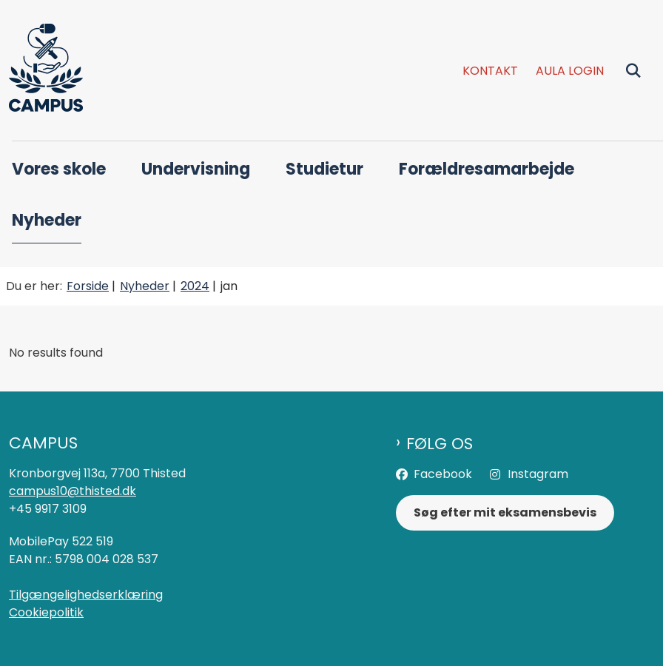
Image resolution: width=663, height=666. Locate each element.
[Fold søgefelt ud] (633, 70)
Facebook (443, 473)
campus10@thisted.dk (72, 491)
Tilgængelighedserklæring (86, 594)
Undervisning (195, 169)
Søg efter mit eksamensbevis (505, 512)
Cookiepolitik (46, 612)
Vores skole (59, 169)
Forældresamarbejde (486, 169)
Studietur (324, 169)
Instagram (538, 473)
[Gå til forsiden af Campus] (41, 70)
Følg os (439, 444)
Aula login (570, 71)
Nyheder (46, 220)
